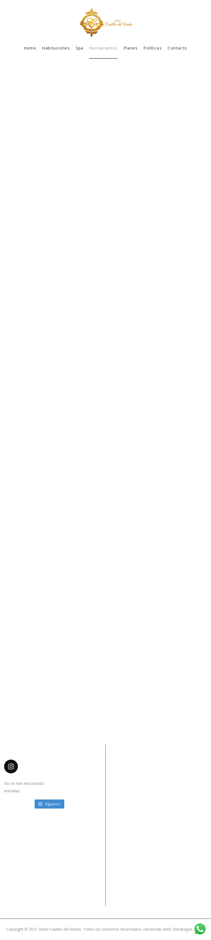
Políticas (152, 48)
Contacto (177, 48)
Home (30, 48)
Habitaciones (56, 48)
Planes (131, 48)
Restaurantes (103, 48)
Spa (80, 48)
